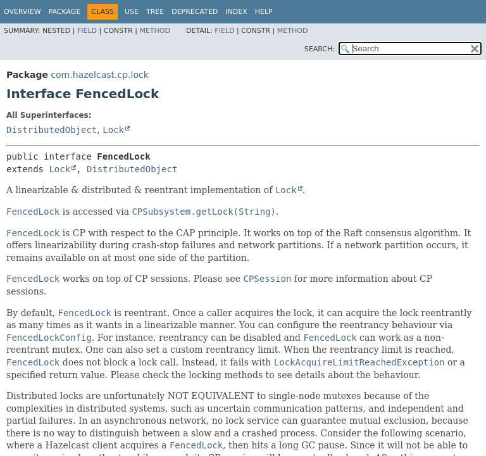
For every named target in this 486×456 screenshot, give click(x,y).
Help (264, 12)
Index (236, 12)
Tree (155, 12)
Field (87, 31)
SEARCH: (319, 49)
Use (132, 12)
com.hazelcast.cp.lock (99, 75)
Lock (113, 130)
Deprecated (194, 12)
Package (65, 12)
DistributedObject (51, 130)
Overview (22, 12)
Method (154, 31)
